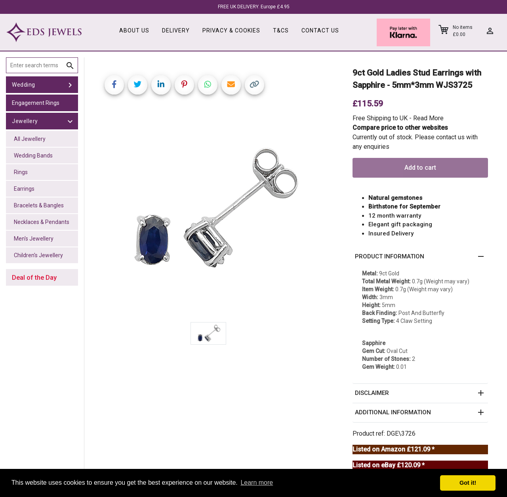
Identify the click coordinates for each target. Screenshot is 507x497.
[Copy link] (254, 85)
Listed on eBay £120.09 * (389, 465)
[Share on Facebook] (114, 85)
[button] (420, 256)
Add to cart (420, 167)
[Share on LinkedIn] (161, 85)
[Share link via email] (231, 85)
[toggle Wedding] (70, 85)
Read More (428, 118)
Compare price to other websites (400, 127)
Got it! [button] (467, 483)
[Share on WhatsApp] (207, 85)
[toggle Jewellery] (70, 121)
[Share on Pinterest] (184, 85)
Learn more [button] (256, 482)
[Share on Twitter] (137, 85)
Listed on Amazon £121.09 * (394, 449)
